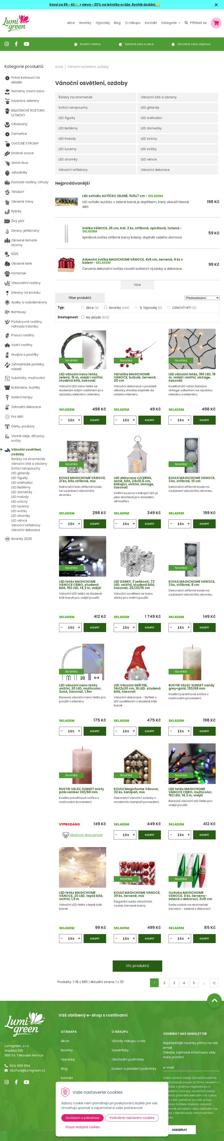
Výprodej (103, 23)
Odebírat (179, 1130)
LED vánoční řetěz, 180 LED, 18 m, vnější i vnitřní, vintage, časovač (192, 377)
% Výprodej (151, 307)
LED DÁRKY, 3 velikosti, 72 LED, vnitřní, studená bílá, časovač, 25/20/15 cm (134, 584)
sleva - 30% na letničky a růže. (106, 4)
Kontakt (67, 1078)
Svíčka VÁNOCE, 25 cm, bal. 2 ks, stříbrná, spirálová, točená (130, 228)
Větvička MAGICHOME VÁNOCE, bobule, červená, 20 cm (135, 377)
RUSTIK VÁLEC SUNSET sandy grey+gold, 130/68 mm (191, 687)
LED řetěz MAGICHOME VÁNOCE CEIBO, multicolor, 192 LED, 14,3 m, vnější (190, 792)
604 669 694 (20, 1065)
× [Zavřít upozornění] (216, 4)
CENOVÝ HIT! (184, 307)
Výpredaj (68, 1059)
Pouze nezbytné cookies (83, 1127)
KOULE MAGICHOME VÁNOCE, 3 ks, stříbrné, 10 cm (192, 479)
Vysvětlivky (120, 1050)
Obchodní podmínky (128, 1059)
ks (72, 420)
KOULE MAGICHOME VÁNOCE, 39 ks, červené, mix (137, 894)
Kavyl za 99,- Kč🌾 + (65, 4)
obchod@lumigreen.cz (27, 1070)
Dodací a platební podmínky (134, 1068)
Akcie (65, 1041)
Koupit (95, 420)
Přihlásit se (198, 23)
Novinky (85, 23)
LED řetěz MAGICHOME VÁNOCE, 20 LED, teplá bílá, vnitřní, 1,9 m (81, 895)
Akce (71, 23)
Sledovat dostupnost (82, 835)
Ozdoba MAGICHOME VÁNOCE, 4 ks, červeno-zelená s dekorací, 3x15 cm (190, 895)
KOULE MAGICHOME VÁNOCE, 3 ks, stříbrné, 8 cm (192, 583)
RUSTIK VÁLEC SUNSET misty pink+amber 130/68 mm (81, 790)
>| (214, 983)
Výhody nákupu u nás (128, 1041)
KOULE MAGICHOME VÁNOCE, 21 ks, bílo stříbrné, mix (82, 479)
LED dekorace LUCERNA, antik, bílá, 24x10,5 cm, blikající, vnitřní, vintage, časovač (134, 483)
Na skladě (97, 317)
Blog (64, 1068)
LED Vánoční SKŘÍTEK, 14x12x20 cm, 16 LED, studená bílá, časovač (137, 688)
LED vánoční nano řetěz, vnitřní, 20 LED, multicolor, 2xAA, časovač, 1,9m (80, 688)
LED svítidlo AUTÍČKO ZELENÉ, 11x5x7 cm (113, 196)
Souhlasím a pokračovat (82, 1118)
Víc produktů (137, 965)
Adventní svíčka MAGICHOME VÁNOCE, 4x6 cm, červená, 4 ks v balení (132, 261)
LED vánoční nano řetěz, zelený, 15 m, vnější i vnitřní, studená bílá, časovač (81, 377)
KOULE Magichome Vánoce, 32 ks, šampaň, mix (136, 790)
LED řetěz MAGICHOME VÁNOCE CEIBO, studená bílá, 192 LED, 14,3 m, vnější (80, 584)
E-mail (168, 1067)
